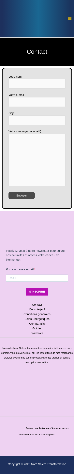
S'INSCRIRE (37, 291)
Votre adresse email (20, 269)
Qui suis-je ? (37, 309)
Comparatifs (37, 323)
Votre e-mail (37, 100)
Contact (37, 304)
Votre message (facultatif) (37, 158)
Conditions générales (37, 314)
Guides (36, 328)
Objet (37, 118)
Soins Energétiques (36, 318)
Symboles (37, 333)
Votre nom (37, 82)
